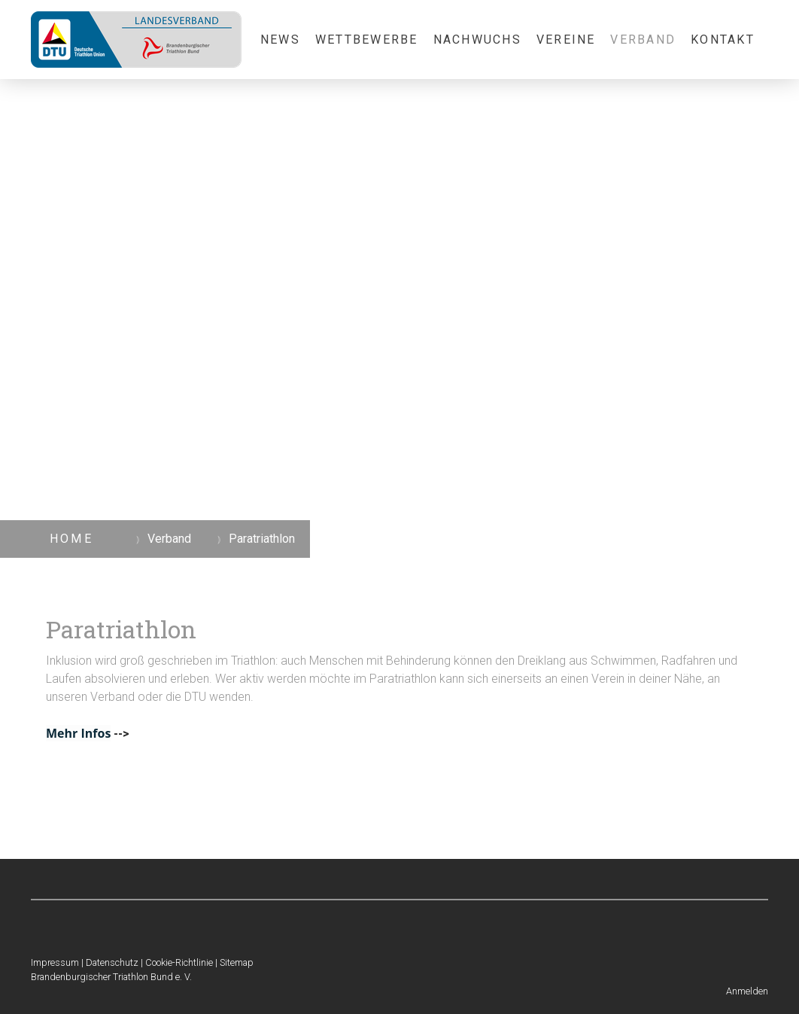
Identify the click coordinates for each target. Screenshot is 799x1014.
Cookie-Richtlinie (179, 962)
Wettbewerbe (366, 39)
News (280, 39)
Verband (643, 39)
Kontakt (723, 39)
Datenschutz (112, 962)
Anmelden (747, 991)
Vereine (566, 39)
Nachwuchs (477, 39)
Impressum (55, 962)
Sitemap (237, 962)
